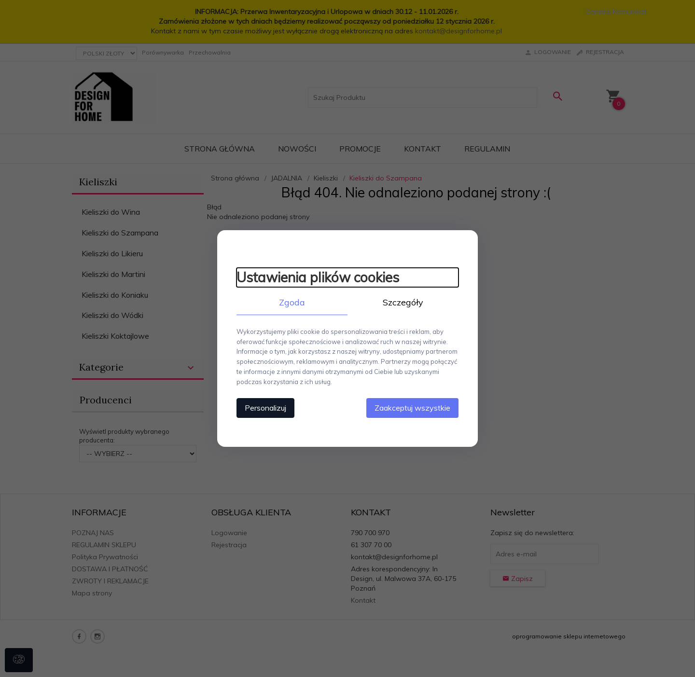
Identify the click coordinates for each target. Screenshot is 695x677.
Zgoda (292, 302)
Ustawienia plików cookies (317, 277)
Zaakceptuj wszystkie (412, 408)
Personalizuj (265, 408)
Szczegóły (403, 302)
